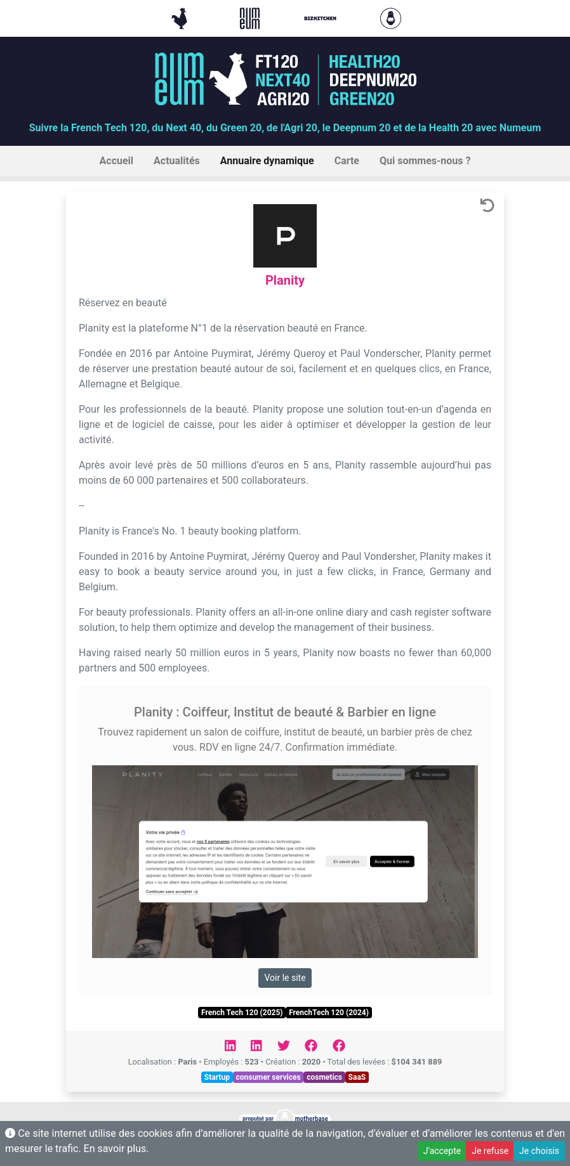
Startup (217, 1077)
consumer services (267, 1077)
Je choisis (539, 1151)
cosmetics (324, 1077)
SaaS (357, 1077)
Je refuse (490, 1151)
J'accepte (442, 1151)
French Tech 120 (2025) (241, 1012)
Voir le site (284, 978)
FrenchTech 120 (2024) (329, 1012)
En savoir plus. (116, 1149)
